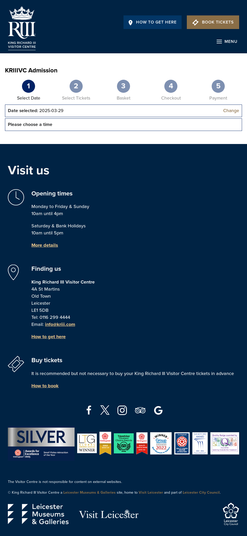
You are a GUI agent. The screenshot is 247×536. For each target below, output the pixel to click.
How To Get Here (152, 22)
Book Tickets (213, 22)
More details (44, 245)
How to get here (48, 336)
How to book (45, 386)
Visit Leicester (151, 492)
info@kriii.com (60, 324)
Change (231, 110)
